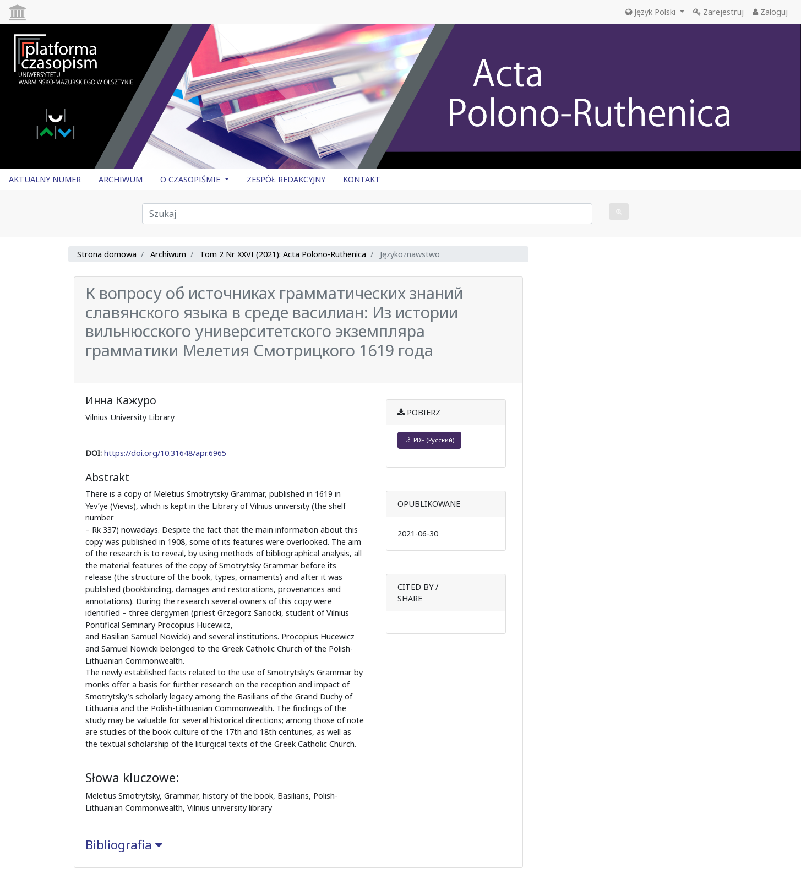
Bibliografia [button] (123, 844)
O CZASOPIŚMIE (191, 179)
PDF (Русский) (429, 440)
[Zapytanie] (367, 213)
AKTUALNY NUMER (45, 179)
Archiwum (168, 254)
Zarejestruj (718, 12)
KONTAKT (361, 179)
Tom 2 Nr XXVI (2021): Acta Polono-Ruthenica (283, 254)
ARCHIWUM (121, 179)
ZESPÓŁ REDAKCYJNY (286, 179)
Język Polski (651, 12)
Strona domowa (107, 254)
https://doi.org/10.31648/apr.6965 (165, 453)
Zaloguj (770, 12)
